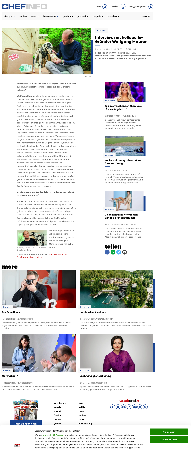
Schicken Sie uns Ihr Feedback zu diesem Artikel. (42, 255)
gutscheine (82, 16)
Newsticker (118, 6)
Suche (101, 6)
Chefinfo (102, 31)
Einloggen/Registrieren (141, 6)
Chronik (111, 155)
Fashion (111, 210)
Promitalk (111, 101)
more (146, 16)
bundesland (51, 16)
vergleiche (97, 16)
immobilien (113, 16)
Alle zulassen (168, 408)
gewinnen (68, 16)
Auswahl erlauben (168, 416)
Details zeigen (141, 444)
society (23, 16)
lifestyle (10, 16)
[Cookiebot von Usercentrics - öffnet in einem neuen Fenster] (17, 444)
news (35, 16)
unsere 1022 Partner (53, 411)
